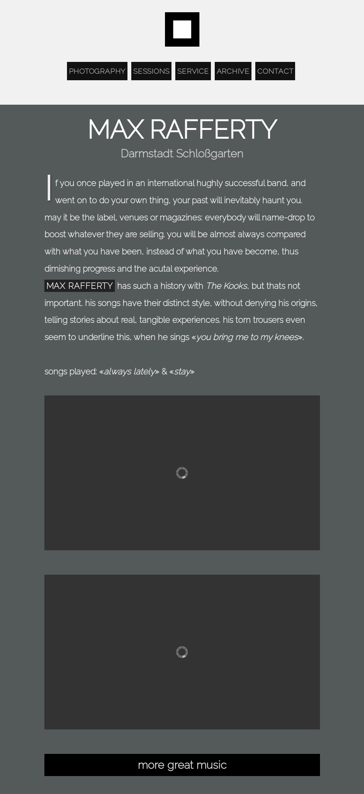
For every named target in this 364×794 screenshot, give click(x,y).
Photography (97, 71)
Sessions (151, 71)
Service (193, 71)
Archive (233, 71)
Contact (275, 71)
